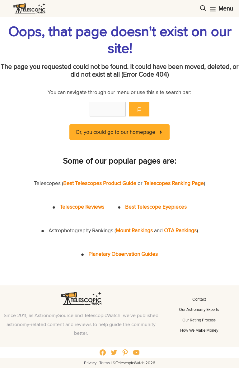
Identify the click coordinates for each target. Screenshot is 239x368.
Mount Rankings (134, 230)
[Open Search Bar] (203, 8)
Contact (199, 299)
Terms (104, 363)
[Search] (139, 109)
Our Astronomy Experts (199, 309)
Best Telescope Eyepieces (156, 207)
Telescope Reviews (82, 207)
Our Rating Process (199, 320)
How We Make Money (199, 330)
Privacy (90, 363)
